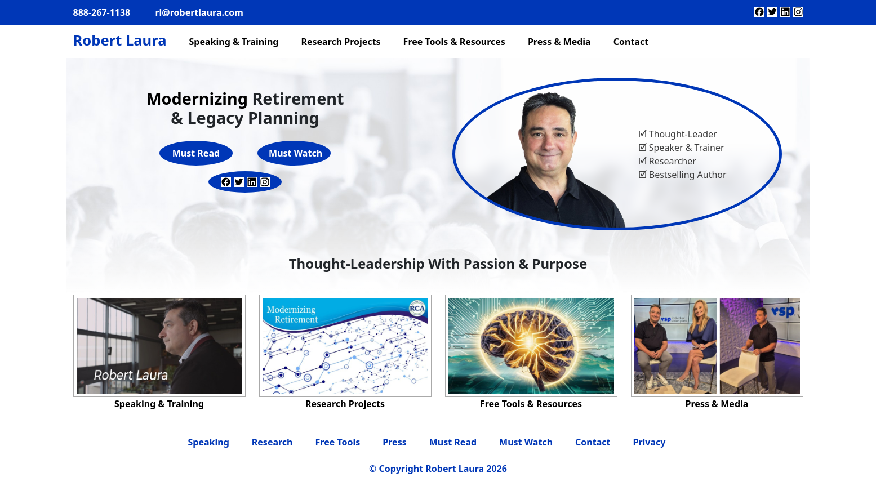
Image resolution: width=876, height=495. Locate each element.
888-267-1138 (102, 12)
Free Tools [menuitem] (338, 442)
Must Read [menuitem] (453, 442)
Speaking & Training (159, 404)
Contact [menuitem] (630, 41)
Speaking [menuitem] (208, 442)
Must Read (196, 153)
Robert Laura (120, 40)
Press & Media (717, 404)
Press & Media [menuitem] (559, 41)
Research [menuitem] (272, 442)
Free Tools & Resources (531, 404)
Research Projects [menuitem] (340, 41)
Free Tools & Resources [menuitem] (454, 41)
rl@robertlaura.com (199, 12)
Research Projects (345, 404)
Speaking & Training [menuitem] (233, 41)
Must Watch (295, 153)
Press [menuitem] (394, 442)
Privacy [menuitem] (649, 442)
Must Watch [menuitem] (526, 442)
